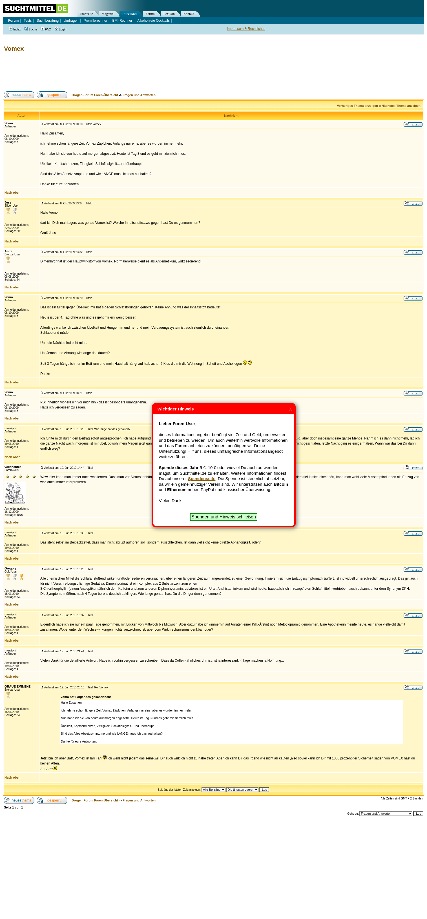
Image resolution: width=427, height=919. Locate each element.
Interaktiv (129, 14)
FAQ (46, 29)
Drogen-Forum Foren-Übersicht (95, 95)
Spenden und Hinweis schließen (223, 516)
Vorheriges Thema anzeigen (357, 105)
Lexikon (169, 14)
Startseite (86, 14)
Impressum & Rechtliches (246, 29)
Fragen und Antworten (139, 95)
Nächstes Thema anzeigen (401, 105)
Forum (150, 14)
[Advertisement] (105, 72)
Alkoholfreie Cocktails (153, 21)
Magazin (108, 14)
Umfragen (71, 21)
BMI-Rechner (122, 21)
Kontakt (188, 14)
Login (61, 29)
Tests (28, 21)
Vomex (14, 48)
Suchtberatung (48, 21)
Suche (30, 29)
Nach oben (12, 192)
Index (15, 29)
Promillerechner (95, 21)
